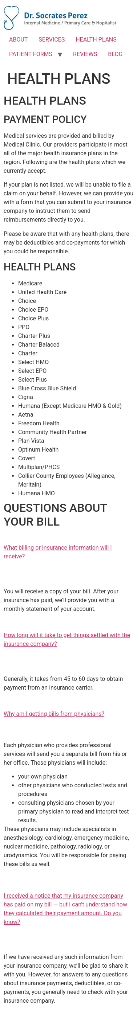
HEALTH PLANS (96, 39)
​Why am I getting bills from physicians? (54, 713)
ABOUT (18, 39)
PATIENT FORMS (30, 54)
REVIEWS (85, 54)
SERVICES (52, 39)
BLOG (115, 54)
